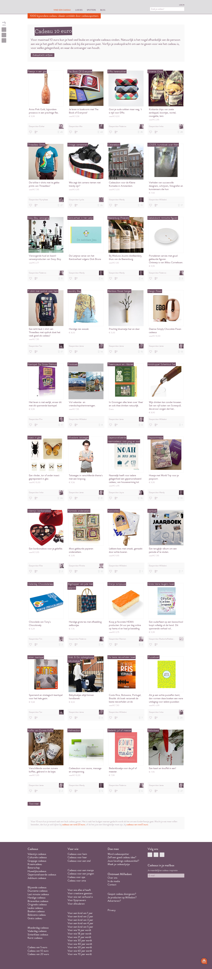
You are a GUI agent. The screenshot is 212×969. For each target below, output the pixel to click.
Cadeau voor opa (76, 877)
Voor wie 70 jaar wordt (80, 954)
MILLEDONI (36, 7)
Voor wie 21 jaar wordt (79, 937)
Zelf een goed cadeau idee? (122, 857)
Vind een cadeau (62, 10)
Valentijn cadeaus (37, 854)
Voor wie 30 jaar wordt (80, 940)
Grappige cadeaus (37, 861)
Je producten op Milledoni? (122, 897)
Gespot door (46, 126)
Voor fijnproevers (77, 900)
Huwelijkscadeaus (37, 871)
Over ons (112, 878)
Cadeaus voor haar (77, 857)
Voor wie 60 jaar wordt (80, 951)
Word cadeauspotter (118, 854)
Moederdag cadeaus (38, 928)
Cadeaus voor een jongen (81, 874)
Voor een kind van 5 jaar (80, 927)
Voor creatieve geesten (80, 893)
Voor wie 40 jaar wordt (80, 944)
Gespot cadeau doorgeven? (122, 894)
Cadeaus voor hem (77, 854)
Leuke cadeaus (35, 908)
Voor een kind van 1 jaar (80, 913)
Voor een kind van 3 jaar (80, 920)
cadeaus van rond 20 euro (73, 824)
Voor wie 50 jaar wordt (80, 947)
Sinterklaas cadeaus (38, 935)
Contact (112, 885)
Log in (181, 5)
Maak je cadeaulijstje (119, 864)
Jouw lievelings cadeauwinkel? (123, 861)
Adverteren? (114, 901)
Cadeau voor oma (77, 881)
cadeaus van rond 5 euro (137, 824)
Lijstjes (78, 10)
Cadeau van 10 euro (38, 951)
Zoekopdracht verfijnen (43, 55)
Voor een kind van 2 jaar (80, 916)
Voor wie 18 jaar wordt (79, 934)
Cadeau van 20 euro (38, 954)
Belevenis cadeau (37, 915)
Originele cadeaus (37, 904)
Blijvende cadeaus (37, 887)
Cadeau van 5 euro (37, 947)
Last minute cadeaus (38, 894)
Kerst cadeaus (35, 938)
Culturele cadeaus (37, 857)
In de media (114, 881)
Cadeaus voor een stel (79, 861)
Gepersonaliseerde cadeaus (42, 875)
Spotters (91, 10)
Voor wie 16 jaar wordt (79, 930)
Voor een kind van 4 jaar (80, 923)
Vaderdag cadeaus (37, 931)
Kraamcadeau (35, 864)
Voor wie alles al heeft (79, 890)
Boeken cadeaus (36, 911)
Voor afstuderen (76, 904)
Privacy (112, 910)
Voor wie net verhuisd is (80, 897)
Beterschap (34, 868)
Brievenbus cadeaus (38, 901)
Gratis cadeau (35, 918)
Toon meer (34, 803)
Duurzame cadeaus (38, 891)
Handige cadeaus (36, 898)
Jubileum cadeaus (37, 878)
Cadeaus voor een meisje (81, 870)
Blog (102, 10)
